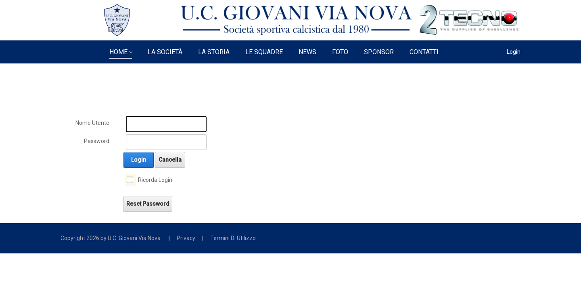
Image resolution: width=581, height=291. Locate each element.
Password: (97, 141)
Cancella (170, 159)
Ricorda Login (155, 180)
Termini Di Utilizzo (233, 238)
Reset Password (147, 203)
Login (513, 51)
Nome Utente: (93, 123)
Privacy (186, 238)
